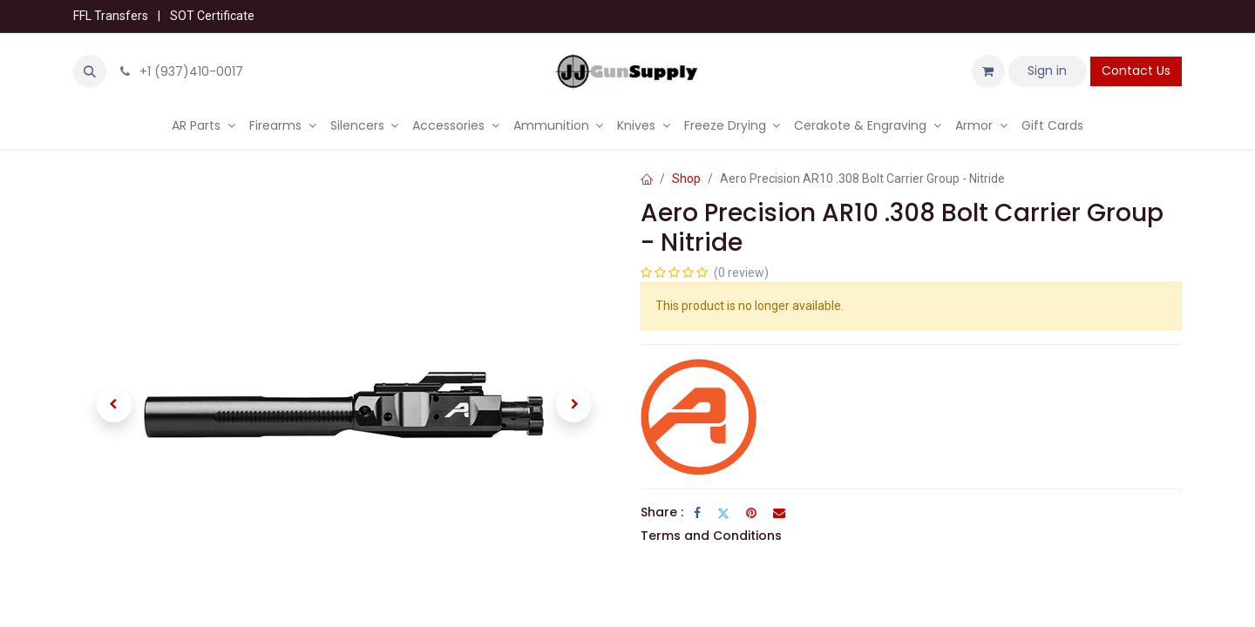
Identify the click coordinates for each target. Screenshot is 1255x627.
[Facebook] (697, 513)
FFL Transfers (110, 16)
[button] (89, 71)
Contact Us (1136, 70)
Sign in (1047, 70)
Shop (686, 178)
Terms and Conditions (711, 535)
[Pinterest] (751, 513)
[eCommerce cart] (988, 71)
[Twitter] (723, 513)
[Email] (779, 513)
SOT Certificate (212, 16)
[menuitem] (203, 126)
